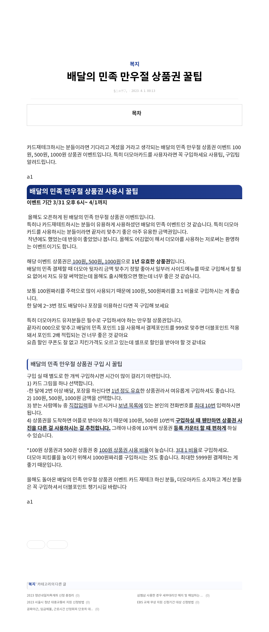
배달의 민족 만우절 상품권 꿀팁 (135, 77)
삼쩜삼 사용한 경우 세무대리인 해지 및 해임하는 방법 (170, 595)
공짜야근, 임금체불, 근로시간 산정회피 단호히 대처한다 (60, 609)
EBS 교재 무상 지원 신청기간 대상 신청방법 (165, 602)
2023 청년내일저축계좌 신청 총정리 (50, 595)
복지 (134, 64)
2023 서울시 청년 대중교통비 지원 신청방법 (55, 602)
